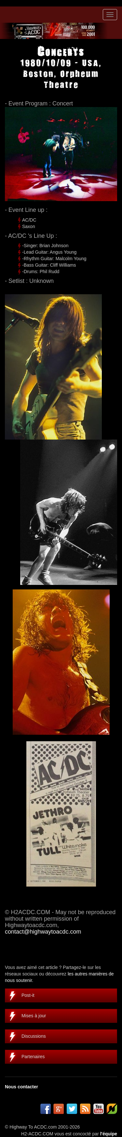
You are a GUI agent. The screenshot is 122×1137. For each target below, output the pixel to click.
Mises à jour (33, 1015)
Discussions (33, 1036)
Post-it (27, 995)
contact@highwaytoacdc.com (43, 931)
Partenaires (33, 1056)
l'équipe (108, 1133)
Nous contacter (21, 1086)
